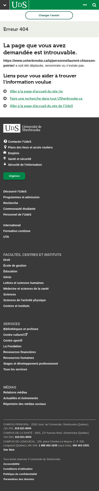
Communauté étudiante (19, 208)
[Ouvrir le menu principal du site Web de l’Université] (5, 5)
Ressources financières (19, 352)
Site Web (8, 449)
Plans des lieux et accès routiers (30, 147)
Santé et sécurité (19, 159)
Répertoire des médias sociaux (24, 404)
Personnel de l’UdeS (17, 214)
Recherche (10, 203)
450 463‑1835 (81, 445)
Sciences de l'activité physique (24, 300)
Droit (6, 259)
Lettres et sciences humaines (23, 283)
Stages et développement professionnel (30, 363)
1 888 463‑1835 (48, 445)
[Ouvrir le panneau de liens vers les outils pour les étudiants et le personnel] (84, 5)
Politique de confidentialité (20, 474)
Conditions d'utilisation (18, 468)
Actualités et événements (20, 398)
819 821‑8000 (23, 428)
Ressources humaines (18, 357)
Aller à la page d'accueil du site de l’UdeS (41, 106)
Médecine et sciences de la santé (26, 288)
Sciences (9, 294)
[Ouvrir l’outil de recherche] (94, 5)
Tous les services (15, 369)
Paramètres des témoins (19, 479)
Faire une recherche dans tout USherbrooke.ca (46, 98)
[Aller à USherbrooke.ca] (19, 5)
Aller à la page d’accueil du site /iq (36, 91)
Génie (7, 277)
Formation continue (16, 231)
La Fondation (12, 346)
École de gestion (14, 265)
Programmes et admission (21, 197)
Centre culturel (13, 334)
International (12, 225)
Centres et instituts (16, 306)
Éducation (10, 271)
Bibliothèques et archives (20, 329)
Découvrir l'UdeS (14, 191)
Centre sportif (12, 340)
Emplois (13, 153)
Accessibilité (11, 463)
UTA (6, 236)
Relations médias (15, 392)
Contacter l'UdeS (19, 141)
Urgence (14, 175)
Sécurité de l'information (25, 164)
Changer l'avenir (49, 15)
